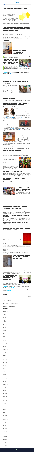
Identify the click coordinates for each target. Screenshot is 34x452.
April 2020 (4, 321)
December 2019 (5, 327)
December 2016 (5, 380)
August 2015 (5, 403)
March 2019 (5, 340)
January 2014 (5, 431)
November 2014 (5, 416)
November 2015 (5, 399)
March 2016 (5, 393)
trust (4, 443)
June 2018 (4, 353)
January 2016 (5, 396)
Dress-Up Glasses (12, 128)
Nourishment (8, 83)
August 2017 (5, 368)
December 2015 (5, 397)
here (21, 117)
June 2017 (4, 371)
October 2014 (5, 418)
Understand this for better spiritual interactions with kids (11, 304)
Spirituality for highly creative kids (15, 82)
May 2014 (4, 425)
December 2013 (5, 432)
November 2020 (5, 311)
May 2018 (4, 355)
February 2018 (5, 359)
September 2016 (5, 384)
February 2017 (5, 377)
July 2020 (4, 317)
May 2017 (4, 372)
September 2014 (5, 419)
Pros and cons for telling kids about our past (9, 306)
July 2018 (4, 352)
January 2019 (5, 343)
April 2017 (4, 374)
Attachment (5, 436)
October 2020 (5, 312)
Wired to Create (13, 88)
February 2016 (5, 394)
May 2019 (4, 337)
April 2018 (4, 356)
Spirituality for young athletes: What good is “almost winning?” (16, 149)
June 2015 (4, 406)
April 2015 (4, 409)
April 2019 (4, 339)
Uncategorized (5, 445)
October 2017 (5, 365)
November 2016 (5, 381)
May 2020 (4, 320)
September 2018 (5, 349)
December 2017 (5, 362)
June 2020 (4, 318)
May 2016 (4, 390)
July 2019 (4, 334)
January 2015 (5, 413)
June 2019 (4, 336)
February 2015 (5, 412)
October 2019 (5, 330)
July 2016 (4, 387)
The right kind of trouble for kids (15, 8)
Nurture (8, 231)
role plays (19, 129)
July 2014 (4, 422)
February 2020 (5, 324)
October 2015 (5, 400)
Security (4, 442)
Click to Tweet (11, 73)
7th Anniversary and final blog (7, 300)
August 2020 (5, 315)
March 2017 (5, 375)
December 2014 (5, 415)
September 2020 (5, 314)
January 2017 (5, 378)
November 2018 (5, 346)
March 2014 (5, 428)
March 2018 (5, 358)
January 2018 (5, 361)
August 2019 (5, 333)
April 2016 (4, 391)
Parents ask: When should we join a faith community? (10, 303)
